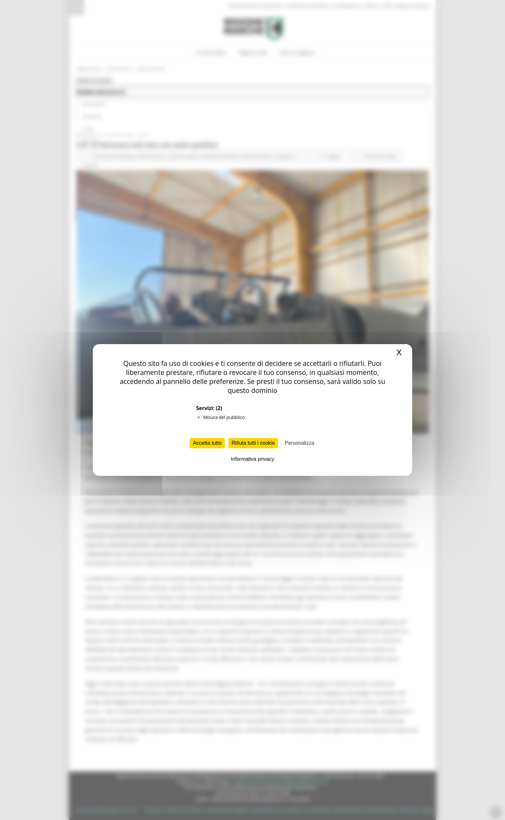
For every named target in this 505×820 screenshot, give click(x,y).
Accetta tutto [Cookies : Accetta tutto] (207, 443)
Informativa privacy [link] (252, 459)
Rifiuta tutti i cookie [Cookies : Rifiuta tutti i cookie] (253, 443)
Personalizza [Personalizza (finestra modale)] (299, 443)
